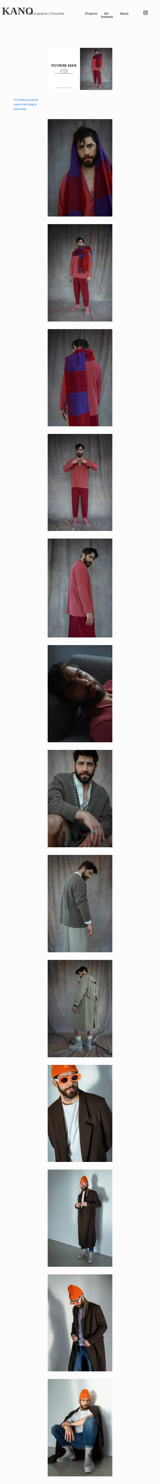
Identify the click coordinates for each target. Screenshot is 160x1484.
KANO (17, 11)
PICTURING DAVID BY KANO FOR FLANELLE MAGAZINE (26, 104)
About (124, 13)
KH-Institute (107, 15)
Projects (91, 13)
